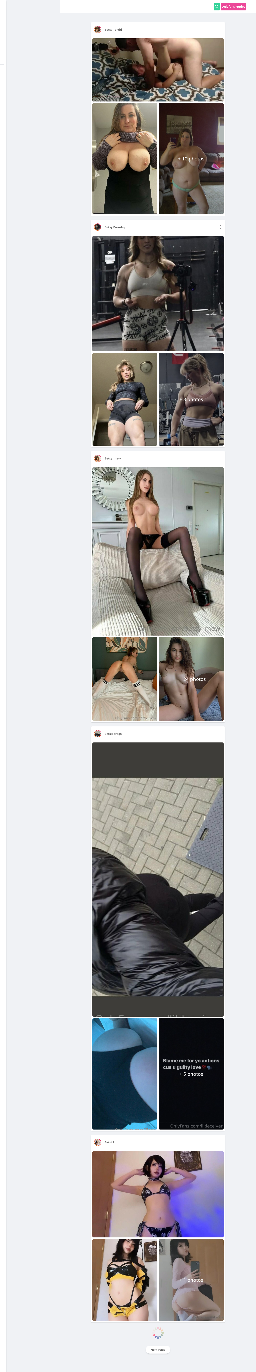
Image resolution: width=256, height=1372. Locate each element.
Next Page (158, 1350)
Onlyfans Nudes (233, 6)
